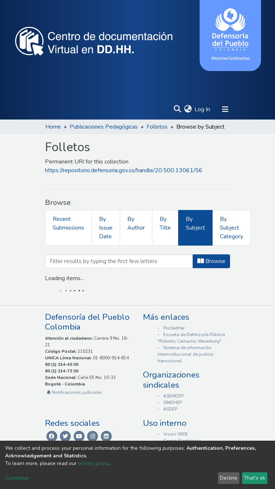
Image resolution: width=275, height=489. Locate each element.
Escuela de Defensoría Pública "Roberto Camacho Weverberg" (191, 338)
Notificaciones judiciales (74, 392)
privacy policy (93, 463)
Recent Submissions (68, 223)
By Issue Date (105, 228)
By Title (165, 223)
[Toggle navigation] (225, 109)
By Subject (195, 223)
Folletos (157, 127)
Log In (202, 109)
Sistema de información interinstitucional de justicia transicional (185, 354)
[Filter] (119, 261)
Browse (211, 261)
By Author (136, 223)
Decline (228, 477)
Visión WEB (175, 434)
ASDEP (170, 409)
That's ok (254, 477)
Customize (17, 477)
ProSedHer (174, 328)
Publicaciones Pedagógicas (104, 127)
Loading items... (64, 278)
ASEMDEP (173, 396)
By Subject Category (231, 228)
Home (53, 127)
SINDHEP (172, 402)
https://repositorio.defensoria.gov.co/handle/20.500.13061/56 (123, 170)
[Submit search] (177, 109)
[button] (187, 109)
